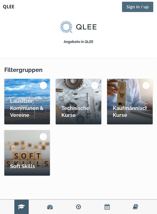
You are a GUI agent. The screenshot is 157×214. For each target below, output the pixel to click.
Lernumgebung (135, 207)
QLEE (8, 6)
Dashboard (50, 207)
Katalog (21, 207)
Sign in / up (138, 6)
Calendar (107, 207)
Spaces (78, 207)
